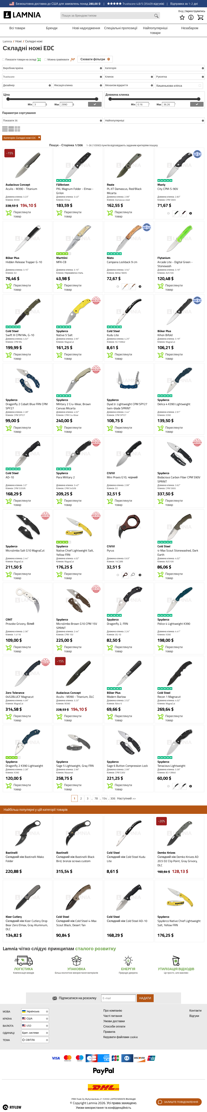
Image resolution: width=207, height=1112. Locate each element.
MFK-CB (61, 262)
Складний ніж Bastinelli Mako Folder (25, 859)
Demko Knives (166, 852)
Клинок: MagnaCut (65, 342)
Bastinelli (12, 852)
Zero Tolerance (15, 692)
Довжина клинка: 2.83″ (168, 196)
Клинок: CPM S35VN (15, 488)
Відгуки (194, 1016)
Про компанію (112, 1010)
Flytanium (163, 258)
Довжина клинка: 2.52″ (118, 700)
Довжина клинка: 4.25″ (118, 338)
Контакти (195, 1010)
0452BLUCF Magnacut (20, 696)
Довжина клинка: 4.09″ (17, 700)
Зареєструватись (195, 11)
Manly (161, 184)
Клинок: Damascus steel (118, 200)
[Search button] (156, 16)
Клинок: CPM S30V (116, 772)
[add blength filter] (197, 104)
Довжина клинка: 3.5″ (16, 485)
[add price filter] (95, 104)
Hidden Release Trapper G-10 (24, 262)
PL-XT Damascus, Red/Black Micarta (124, 191)
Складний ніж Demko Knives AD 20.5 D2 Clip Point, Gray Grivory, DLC (177, 861)
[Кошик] (200, 17)
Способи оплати (114, 1026)
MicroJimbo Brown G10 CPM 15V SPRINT (76, 625)
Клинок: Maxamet (64, 772)
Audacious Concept (18, 184)
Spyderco (62, 331)
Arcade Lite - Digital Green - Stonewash (175, 264)
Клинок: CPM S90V (166, 200)
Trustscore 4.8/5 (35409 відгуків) (135, 3)
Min (30, 104)
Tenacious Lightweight (171, 765)
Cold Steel (12, 331)
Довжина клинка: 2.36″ (17, 631)
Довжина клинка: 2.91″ (168, 412)
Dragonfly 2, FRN (117, 623)
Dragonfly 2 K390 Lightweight (24, 765)
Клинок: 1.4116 (13, 634)
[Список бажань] (182, 17)
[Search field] (110, 15)
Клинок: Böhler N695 (117, 273)
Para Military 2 (65, 477)
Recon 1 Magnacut (169, 696)
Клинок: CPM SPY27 (15, 415)
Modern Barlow (116, 696)
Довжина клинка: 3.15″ (17, 269)
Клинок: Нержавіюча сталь (69, 273)
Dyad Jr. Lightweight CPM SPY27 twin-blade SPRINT (127, 406)
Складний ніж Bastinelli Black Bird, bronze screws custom (75, 859)
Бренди (51, 28)
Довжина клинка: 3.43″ (67, 196)
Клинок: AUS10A (165, 273)
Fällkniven (62, 184)
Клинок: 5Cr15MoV (116, 342)
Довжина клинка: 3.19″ (168, 269)
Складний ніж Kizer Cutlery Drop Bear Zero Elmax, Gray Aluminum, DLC (27, 925)
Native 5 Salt (64, 335)
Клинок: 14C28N (115, 561)
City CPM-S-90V (167, 189)
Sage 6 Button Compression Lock (127, 765)
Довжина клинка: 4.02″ (17, 338)
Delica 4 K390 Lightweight (173, 404)
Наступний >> (126, 798)
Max (57, 104)
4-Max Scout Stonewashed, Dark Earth (177, 552)
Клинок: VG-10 (114, 634)
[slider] (8, 99)
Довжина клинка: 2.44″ (118, 412)
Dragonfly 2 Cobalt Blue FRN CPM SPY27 (27, 406)
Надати (145, 998)
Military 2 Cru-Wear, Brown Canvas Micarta (73, 406)
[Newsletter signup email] (118, 998)
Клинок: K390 (164, 415)
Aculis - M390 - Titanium (21, 189)
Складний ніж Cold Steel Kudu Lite (126, 859)
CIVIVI (111, 473)
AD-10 (10, 477)
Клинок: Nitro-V (114, 703)
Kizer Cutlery (14, 916)
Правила (109, 1031)
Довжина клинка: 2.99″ (118, 196)
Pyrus (110, 550)
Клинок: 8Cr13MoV (166, 772)
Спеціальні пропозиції (120, 28)
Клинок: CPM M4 (14, 342)
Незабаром (189, 28)
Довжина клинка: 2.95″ (67, 338)
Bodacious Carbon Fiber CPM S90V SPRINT (178, 479)
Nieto (110, 258)
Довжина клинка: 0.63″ (118, 558)
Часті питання (112, 1016)
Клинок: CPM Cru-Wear (67, 415)
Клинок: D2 (11, 273)
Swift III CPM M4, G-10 (20, 335)
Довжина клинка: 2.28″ (17, 412)
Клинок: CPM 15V (64, 634)
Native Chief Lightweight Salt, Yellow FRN (75, 552)
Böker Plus (12, 258)
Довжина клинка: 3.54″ (118, 269)
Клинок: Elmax (63, 200)
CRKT (9, 619)
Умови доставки (114, 1021)
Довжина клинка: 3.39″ (168, 769)
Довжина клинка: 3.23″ (17, 196)
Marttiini (61, 258)
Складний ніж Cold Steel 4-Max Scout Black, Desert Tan (76, 923)
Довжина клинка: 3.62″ (168, 485)
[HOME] (22, 15)
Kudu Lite (113, 335)
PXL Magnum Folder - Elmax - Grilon (74, 191)
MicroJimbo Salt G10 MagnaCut (25, 550)
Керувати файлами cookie (120, 1037)
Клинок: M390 (13, 200)
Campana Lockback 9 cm (122, 262)
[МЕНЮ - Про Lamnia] (190, 17)
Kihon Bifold (164, 335)
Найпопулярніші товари (155, 30)
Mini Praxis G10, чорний (122, 477)
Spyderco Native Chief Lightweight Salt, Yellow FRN (179, 923)
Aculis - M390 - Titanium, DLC (75, 696)
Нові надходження (86, 28)
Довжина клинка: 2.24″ (118, 631)
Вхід (181, 11)
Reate (110, 184)
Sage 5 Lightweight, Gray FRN (75, 765)
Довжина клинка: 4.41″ (168, 631)
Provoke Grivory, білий (20, 623)
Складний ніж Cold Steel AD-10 (127, 921)
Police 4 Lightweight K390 (173, 623)
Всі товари (17, 28)
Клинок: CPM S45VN (66, 488)
